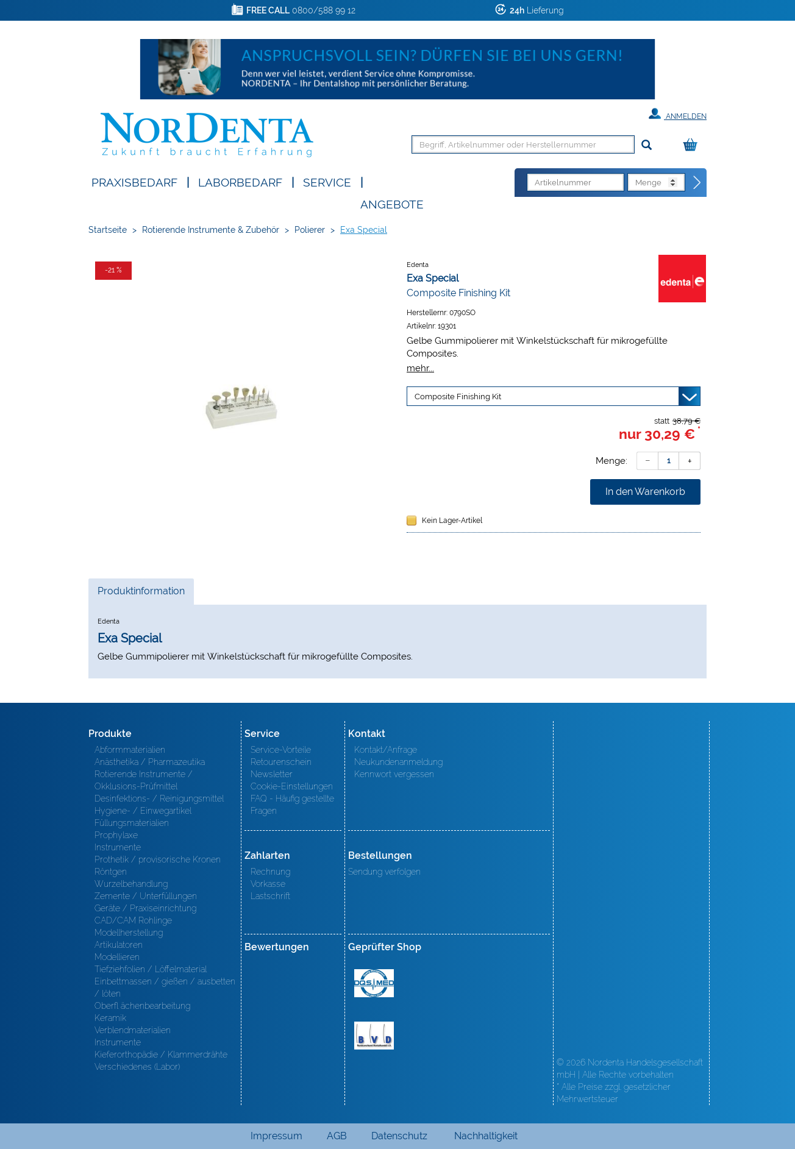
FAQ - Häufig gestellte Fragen (292, 805)
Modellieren (117, 957)
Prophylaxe (116, 835)
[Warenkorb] (693, 145)
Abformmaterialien (129, 750)
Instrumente (117, 847)
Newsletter (272, 774)
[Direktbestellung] (697, 183)
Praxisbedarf (134, 181)
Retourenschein (281, 762)
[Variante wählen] (554, 396)
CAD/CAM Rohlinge (133, 920)
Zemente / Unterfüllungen (145, 896)
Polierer (309, 230)
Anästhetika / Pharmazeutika (149, 762)
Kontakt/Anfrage (385, 750)
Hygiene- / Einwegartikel (142, 811)
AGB (337, 1136)
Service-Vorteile (281, 750)
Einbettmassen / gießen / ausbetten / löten (164, 987)
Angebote (392, 203)
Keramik (110, 1018)
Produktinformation (141, 594)
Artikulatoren (118, 945)
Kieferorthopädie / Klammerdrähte (160, 1054)
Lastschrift (270, 896)
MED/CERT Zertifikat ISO (374, 983)
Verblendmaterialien (132, 1030)
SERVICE (327, 181)
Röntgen (110, 872)
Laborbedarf (240, 181)
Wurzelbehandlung (131, 884)
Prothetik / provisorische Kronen (157, 859)
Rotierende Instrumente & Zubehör (210, 230)
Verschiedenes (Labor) (137, 1067)
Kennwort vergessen (394, 774)
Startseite (107, 230)
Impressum (276, 1136)
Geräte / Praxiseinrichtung (145, 908)
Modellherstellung (128, 932)
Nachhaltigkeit (486, 1136)
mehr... (420, 368)
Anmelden (678, 114)
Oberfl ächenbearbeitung (142, 1006)
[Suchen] (646, 145)
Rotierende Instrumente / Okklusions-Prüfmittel (143, 780)
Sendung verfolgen (384, 872)
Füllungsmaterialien (131, 823)
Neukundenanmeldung (398, 762)
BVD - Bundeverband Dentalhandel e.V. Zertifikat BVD (374, 1036)
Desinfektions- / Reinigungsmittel (159, 798)
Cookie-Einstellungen (292, 786)
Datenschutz (399, 1136)
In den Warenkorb (645, 491)
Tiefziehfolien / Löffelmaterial (150, 969)
